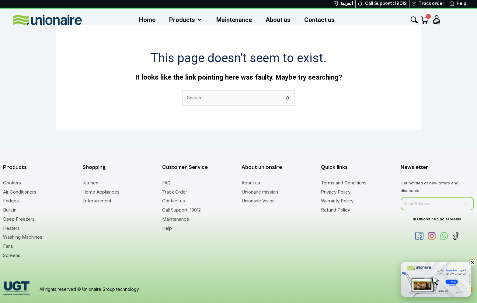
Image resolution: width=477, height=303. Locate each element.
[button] (472, 262)
